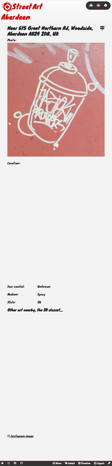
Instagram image (20, 436)
